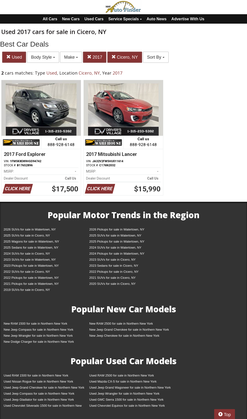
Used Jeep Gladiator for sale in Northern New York (39, 399)
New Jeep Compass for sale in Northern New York (38, 329)
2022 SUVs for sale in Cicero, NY (27, 271)
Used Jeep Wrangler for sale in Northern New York (124, 393)
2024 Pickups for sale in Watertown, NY (116, 253)
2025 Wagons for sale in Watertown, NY (31, 241)
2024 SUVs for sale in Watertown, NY (115, 247)
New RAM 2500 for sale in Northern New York (121, 323)
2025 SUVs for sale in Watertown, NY (115, 235)
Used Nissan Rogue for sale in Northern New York (38, 381)
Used (14, 57)
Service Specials (125, 19)
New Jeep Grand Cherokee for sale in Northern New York (129, 329)
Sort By (156, 57)
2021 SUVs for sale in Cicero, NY (112, 277)
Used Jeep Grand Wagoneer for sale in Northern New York (130, 387)
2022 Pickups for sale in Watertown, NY (31, 277)
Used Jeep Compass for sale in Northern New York (39, 393)
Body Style (43, 57)
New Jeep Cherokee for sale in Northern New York (124, 335)
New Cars (71, 19)
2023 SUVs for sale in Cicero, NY (112, 259)
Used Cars (93, 19)
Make (71, 57)
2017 (94, 57)
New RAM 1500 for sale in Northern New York (35, 323)
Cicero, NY (124, 57)
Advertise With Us (187, 19)
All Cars (50, 19)
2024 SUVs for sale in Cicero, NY (27, 253)
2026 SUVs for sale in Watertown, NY (30, 229)
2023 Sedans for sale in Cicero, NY (113, 265)
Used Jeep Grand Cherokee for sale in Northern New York (44, 387)
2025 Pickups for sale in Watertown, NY (116, 241)
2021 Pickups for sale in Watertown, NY (31, 284)
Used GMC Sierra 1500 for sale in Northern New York (126, 399)
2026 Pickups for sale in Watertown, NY (116, 229)
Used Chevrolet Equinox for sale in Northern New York (127, 405)
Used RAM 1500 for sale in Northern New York (36, 375)
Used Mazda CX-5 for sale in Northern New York (123, 381)
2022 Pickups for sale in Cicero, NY (113, 271)
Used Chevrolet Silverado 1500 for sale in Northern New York (43, 406)
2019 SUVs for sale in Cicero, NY (27, 290)
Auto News (157, 19)
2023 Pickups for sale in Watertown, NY (31, 265)
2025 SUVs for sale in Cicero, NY (27, 235)
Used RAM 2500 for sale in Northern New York (121, 375)
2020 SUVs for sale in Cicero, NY (112, 284)
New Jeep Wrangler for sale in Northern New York (38, 335)
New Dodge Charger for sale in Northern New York (39, 341)
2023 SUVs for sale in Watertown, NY (30, 259)
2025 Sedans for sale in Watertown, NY (31, 247)
